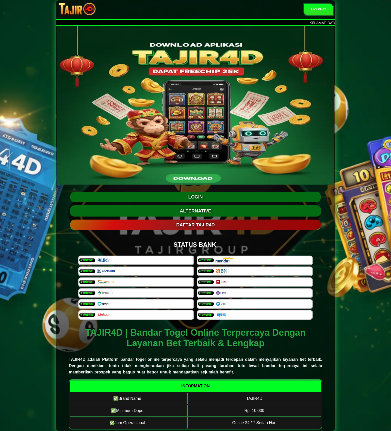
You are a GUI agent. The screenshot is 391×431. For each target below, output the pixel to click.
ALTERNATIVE (195, 210)
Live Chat (318, 9)
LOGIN (195, 197)
